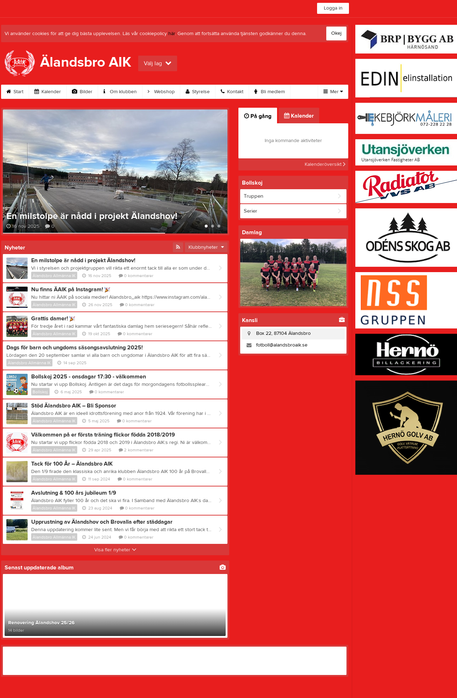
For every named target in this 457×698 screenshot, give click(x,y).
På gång (257, 116)
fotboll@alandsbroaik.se (282, 345)
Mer (333, 92)
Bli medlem (269, 92)
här (171, 33)
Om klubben (120, 92)
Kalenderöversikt (325, 164)
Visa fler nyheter (115, 550)
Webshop (161, 92)
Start (14, 92)
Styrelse (198, 92)
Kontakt (232, 92)
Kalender (47, 92)
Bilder (82, 92)
